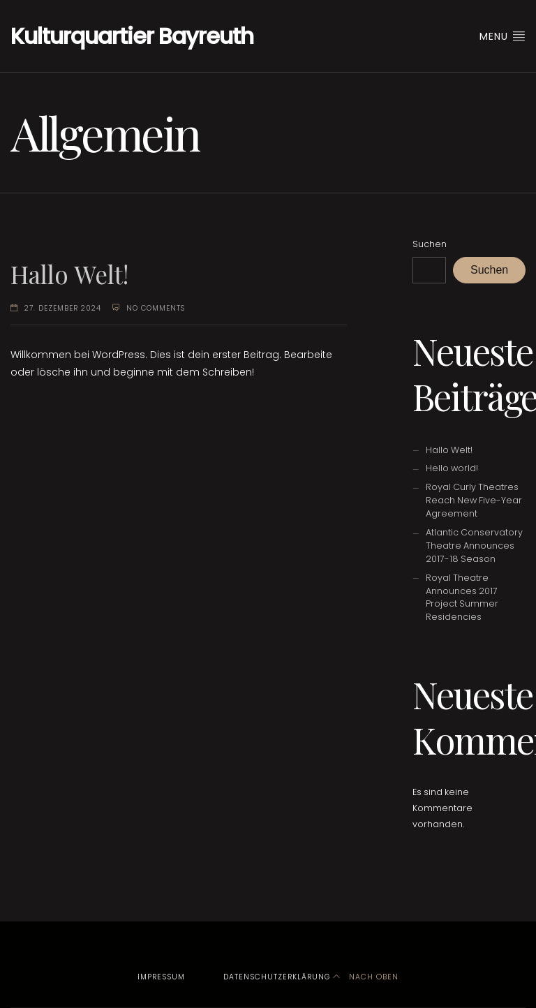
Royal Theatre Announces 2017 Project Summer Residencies (462, 597)
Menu (502, 36)
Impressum (161, 977)
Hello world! (452, 468)
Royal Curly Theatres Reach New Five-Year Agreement (474, 500)
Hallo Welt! (69, 274)
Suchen (429, 244)
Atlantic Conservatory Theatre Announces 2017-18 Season (474, 545)
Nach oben (366, 977)
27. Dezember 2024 (62, 308)
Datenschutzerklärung (276, 977)
